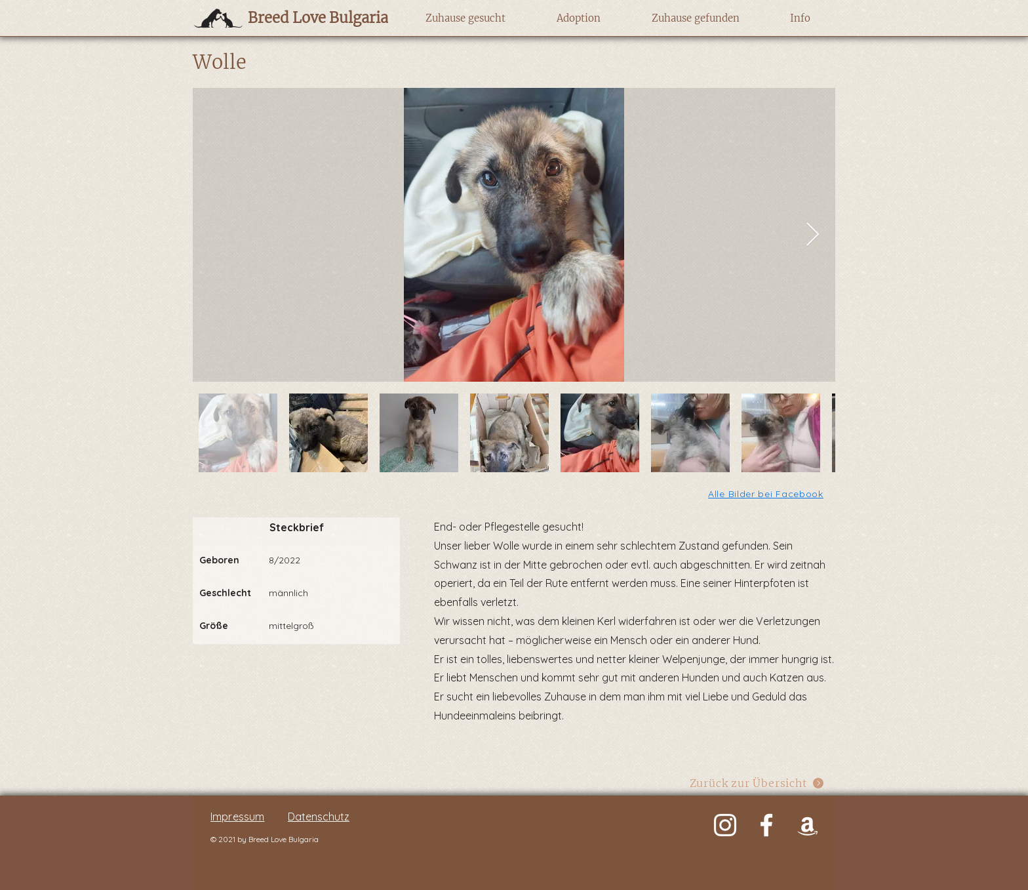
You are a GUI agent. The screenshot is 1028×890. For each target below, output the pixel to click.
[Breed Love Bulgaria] (305, 18)
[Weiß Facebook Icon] (766, 825)
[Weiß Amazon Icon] (808, 825)
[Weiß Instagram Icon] (725, 825)
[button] (465, 18)
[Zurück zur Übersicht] (757, 783)
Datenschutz (318, 816)
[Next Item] (812, 235)
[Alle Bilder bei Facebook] (766, 493)
